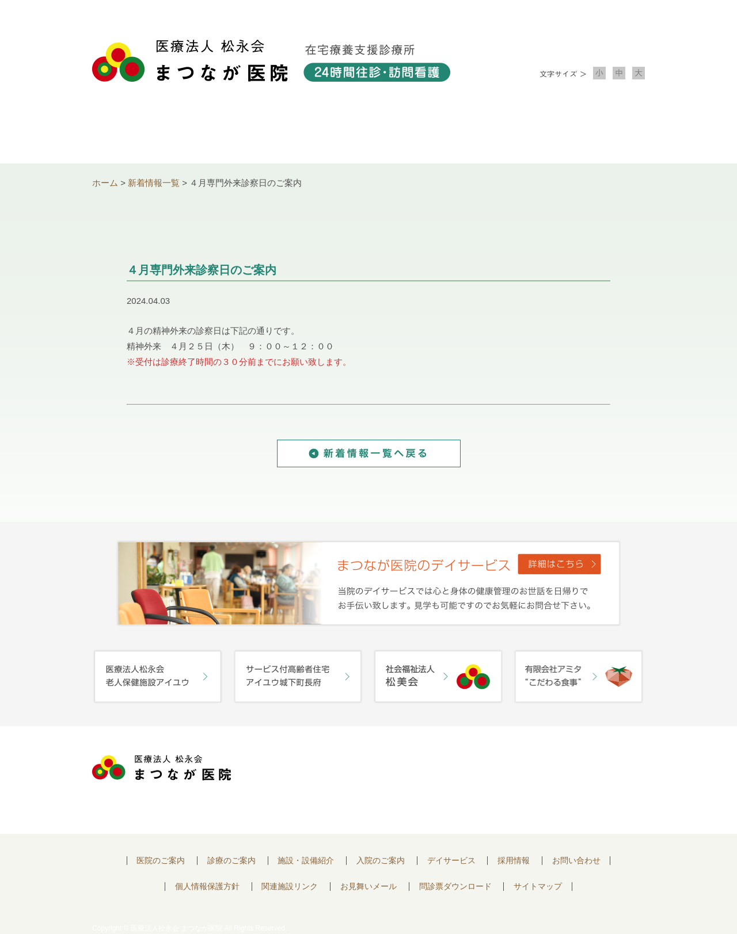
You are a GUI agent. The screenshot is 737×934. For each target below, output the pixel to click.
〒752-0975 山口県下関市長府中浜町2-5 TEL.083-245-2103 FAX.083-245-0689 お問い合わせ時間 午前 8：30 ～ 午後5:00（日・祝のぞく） (366, 780)
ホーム (105, 183)
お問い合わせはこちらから (577, 771)
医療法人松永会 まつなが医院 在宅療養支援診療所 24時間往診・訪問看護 (271, 61)
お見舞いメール (368, 886)
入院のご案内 (479, 132)
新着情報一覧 (154, 183)
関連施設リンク (289, 886)
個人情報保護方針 (207, 886)
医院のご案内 (160, 860)
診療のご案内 (258, 132)
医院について (147, 132)
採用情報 (513, 860)
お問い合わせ (589, 132)
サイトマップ (538, 886)
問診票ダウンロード (455, 886)
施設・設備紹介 (368, 132)
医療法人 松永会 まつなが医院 (161, 767)
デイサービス (451, 860)
